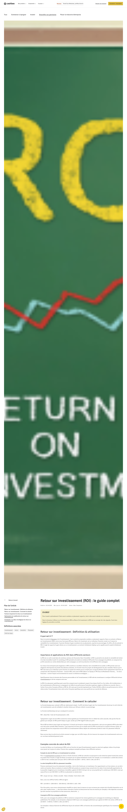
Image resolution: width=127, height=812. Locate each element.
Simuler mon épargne (100, 3)
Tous (5, 14)
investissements (45, 679)
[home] (9, 4)
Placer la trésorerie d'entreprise (70, 14)
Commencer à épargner (18, 14)
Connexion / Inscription (116, 3)
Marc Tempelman (77, 605)
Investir (32, 14)
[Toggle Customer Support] (121, 806)
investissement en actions (53, 755)
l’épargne (54, 639)
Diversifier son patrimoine (47, 14)
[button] (22, 3)
